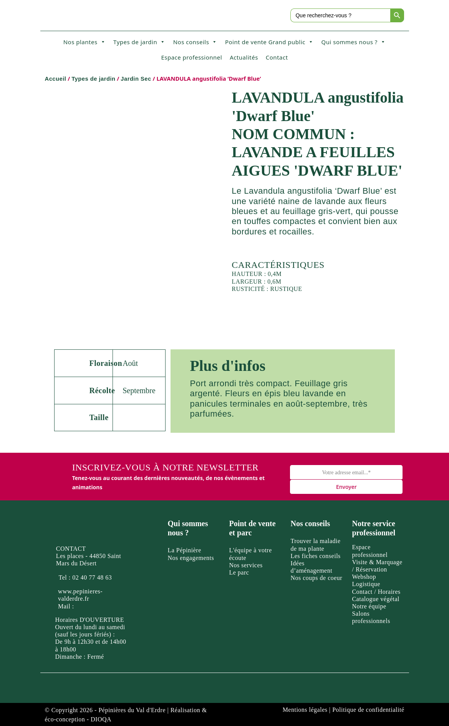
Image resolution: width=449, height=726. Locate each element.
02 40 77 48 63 (92, 577)
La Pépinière (184, 550)
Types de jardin (139, 42)
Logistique (366, 584)
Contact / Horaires (376, 591)
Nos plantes (84, 42)
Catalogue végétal (375, 599)
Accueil (55, 79)
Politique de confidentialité (368, 709)
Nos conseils (195, 42)
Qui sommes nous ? (353, 42)
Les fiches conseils (315, 556)
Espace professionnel (191, 57)
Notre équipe (369, 606)
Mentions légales (305, 709)
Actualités (244, 57)
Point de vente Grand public (269, 42)
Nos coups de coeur (316, 578)
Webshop (364, 576)
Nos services (245, 565)
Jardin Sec (136, 79)
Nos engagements (190, 558)
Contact (277, 57)
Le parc (239, 572)
